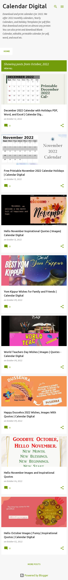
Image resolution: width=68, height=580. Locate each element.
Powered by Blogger (34, 575)
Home (7, 51)
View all (8, 68)
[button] (62, 125)
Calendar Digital (25, 6)
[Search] (56, 7)
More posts (34, 564)
